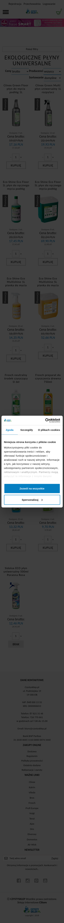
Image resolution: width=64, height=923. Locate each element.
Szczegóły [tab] (26, 429)
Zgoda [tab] (9, 429)
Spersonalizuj (32, 499)
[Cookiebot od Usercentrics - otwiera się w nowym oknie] (45, 420)
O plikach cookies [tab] (49, 429)
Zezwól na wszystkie (32, 488)
